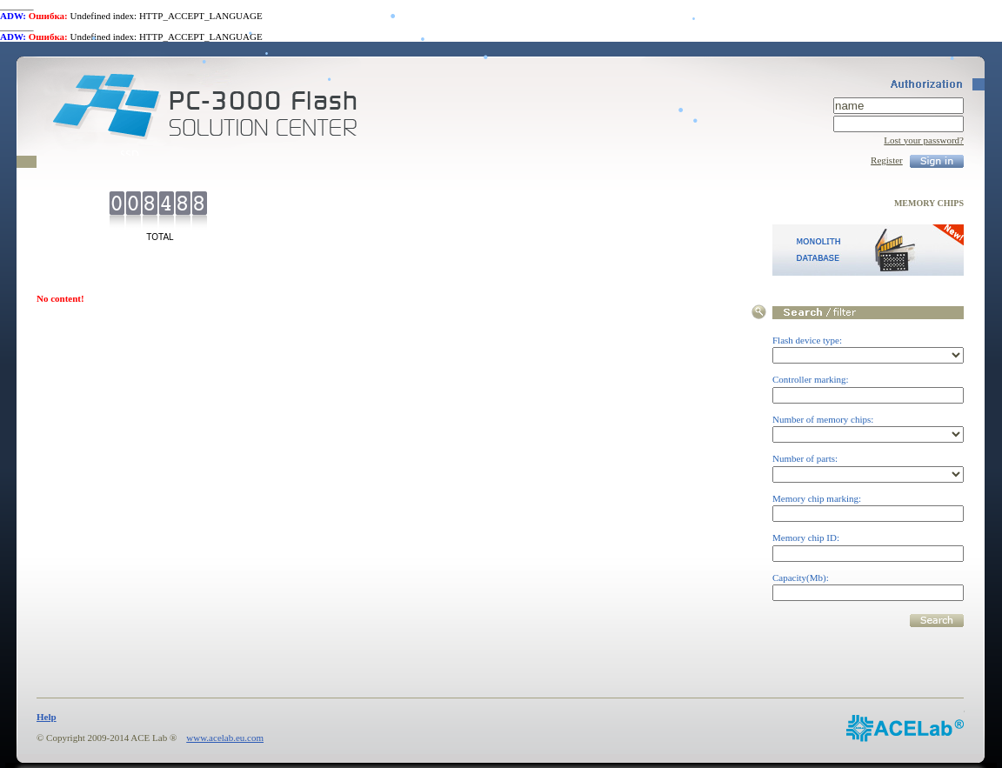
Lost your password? (924, 140)
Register (887, 160)
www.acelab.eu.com (225, 737)
